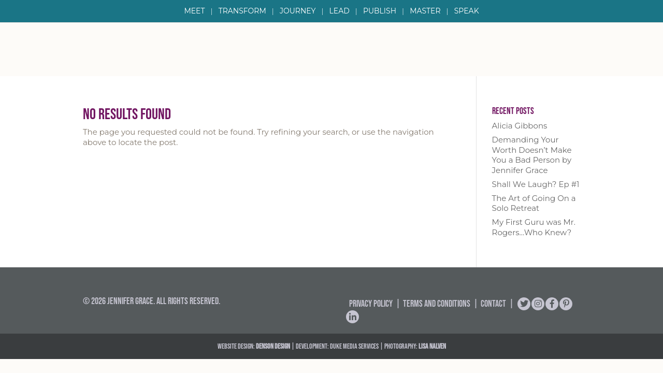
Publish (379, 11)
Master (425, 11)
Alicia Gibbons (519, 126)
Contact (493, 303)
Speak (466, 11)
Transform (242, 11)
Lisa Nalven (432, 346)
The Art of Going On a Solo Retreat (534, 203)
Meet (194, 11)
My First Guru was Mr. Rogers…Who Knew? (533, 227)
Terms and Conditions (436, 303)
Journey (297, 11)
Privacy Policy (371, 303)
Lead (339, 11)
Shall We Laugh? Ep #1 (536, 184)
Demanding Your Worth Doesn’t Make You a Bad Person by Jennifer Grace (532, 155)
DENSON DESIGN (273, 346)
